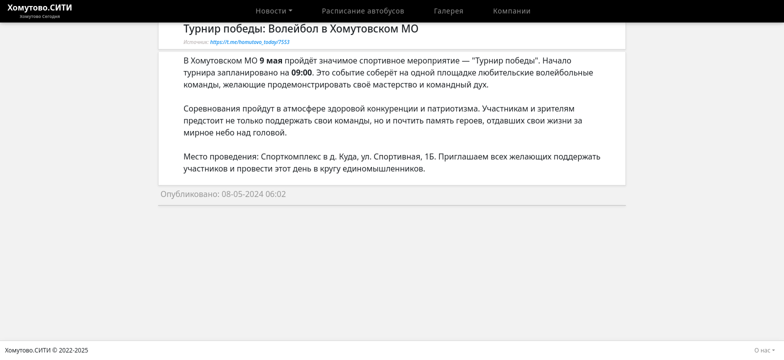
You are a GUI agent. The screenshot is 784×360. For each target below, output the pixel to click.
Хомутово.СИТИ (40, 11)
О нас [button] (762, 350)
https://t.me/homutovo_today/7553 (250, 42)
